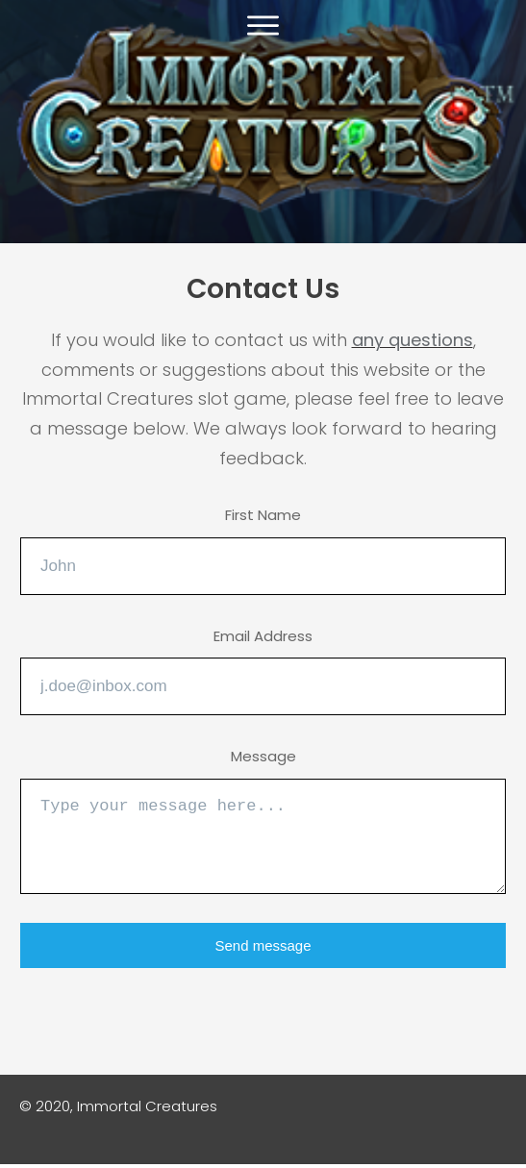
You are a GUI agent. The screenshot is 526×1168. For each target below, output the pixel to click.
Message (263, 756)
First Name (263, 515)
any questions (412, 340)
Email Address (263, 636)
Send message (262, 945)
